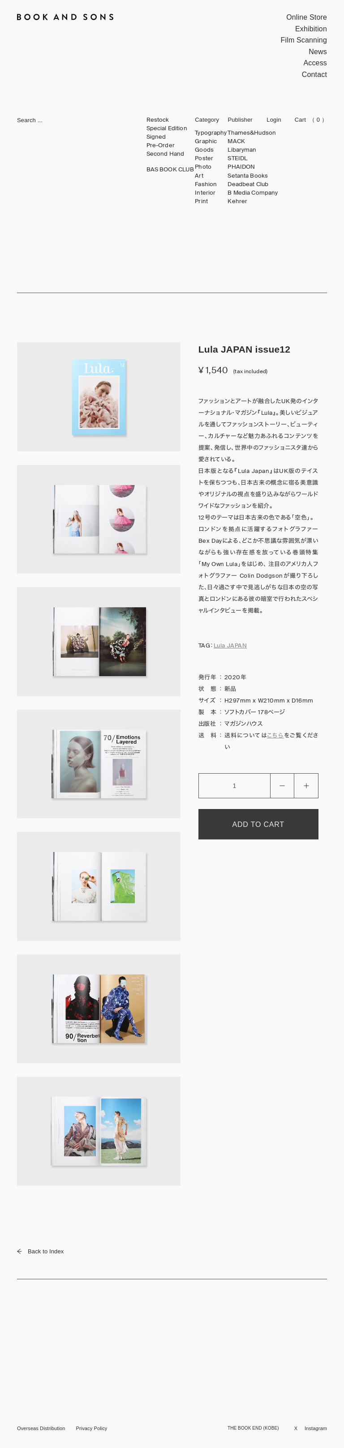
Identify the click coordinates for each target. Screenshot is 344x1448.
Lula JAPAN (230, 645)
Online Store (306, 17)
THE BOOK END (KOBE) (253, 1428)
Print (201, 201)
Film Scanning (304, 40)
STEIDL (237, 158)
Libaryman (242, 149)
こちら (275, 735)
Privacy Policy (91, 1428)
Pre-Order (160, 145)
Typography (211, 132)
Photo (203, 166)
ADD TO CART (258, 824)
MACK (236, 141)
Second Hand (165, 154)
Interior (205, 192)
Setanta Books (248, 175)
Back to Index (40, 1251)
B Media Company (253, 192)
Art (199, 175)
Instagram (316, 1428)
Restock (157, 120)
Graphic (206, 141)
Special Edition (166, 128)
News (318, 51)
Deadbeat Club (248, 184)
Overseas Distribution (41, 1428)
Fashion (206, 184)
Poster (204, 158)
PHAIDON (241, 166)
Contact (314, 74)
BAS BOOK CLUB (170, 169)
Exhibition (311, 29)
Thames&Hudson (252, 132)
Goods (204, 149)
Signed (156, 137)
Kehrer (237, 201)
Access (315, 63)
